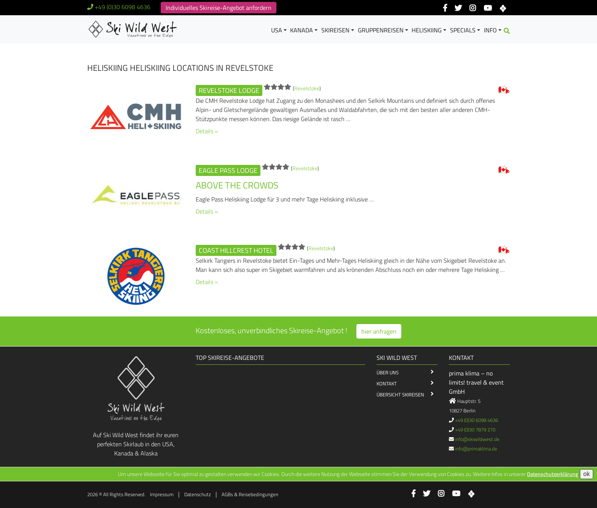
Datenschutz (197, 494)
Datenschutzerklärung (552, 474)
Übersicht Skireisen (400, 394)
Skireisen (335, 30)
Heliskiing (427, 30)
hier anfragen (378, 331)
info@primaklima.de (476, 448)
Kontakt (387, 383)
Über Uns (388, 372)
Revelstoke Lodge (229, 90)
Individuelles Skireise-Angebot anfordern (218, 7)
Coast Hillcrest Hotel (236, 250)
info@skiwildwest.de (477, 439)
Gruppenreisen (381, 30)
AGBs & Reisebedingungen (250, 494)
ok (586, 474)
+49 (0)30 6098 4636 (122, 6)
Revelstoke (306, 88)
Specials (463, 30)
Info (490, 30)
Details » (207, 131)
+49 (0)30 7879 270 (475, 429)
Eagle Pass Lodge (228, 170)
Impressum (162, 494)
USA (276, 30)
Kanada (301, 30)
